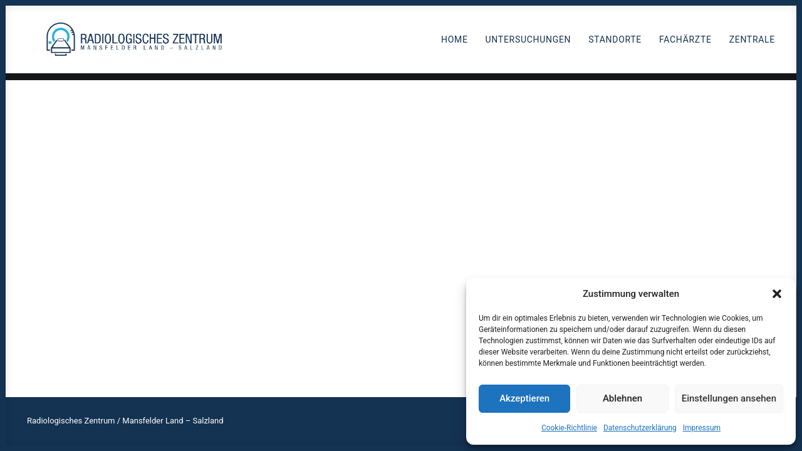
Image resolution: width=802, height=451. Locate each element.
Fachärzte (685, 43)
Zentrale (752, 43)
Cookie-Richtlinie (569, 427)
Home (454, 43)
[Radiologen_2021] (138, 43)
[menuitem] (459, 43)
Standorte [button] (615, 43)
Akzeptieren (524, 398)
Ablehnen (622, 398)
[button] (777, 294)
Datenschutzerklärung (640, 427)
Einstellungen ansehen (729, 398)
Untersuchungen (528, 43)
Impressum (702, 427)
